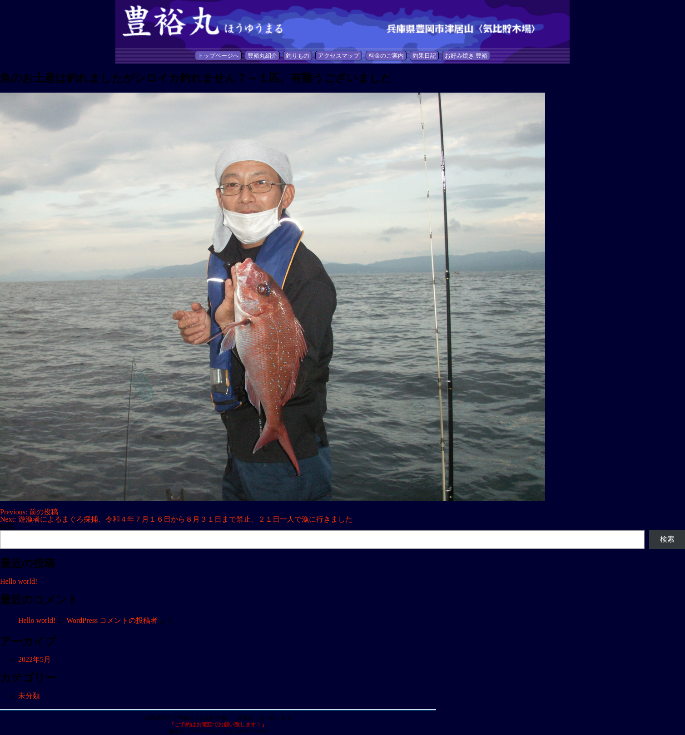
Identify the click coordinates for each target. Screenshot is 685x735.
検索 (7, 526)
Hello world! (18, 581)
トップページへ (218, 55)
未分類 (29, 696)
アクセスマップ (338, 55)
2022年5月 (34, 659)
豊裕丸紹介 (262, 55)
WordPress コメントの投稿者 (112, 620)
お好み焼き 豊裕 (466, 55)
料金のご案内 (386, 55)
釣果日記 (424, 55)
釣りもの (297, 55)
